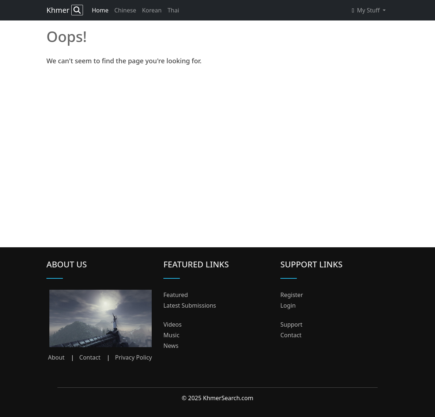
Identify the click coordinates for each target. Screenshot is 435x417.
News (170, 346)
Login (288, 305)
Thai (173, 10)
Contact (90, 357)
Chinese (125, 10)
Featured (175, 295)
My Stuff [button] (366, 10)
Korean (152, 10)
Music (171, 335)
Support (291, 324)
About (56, 357)
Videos (172, 324)
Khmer (64, 10)
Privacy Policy (133, 357)
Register (291, 295)
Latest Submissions (189, 305)
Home (100, 10)
